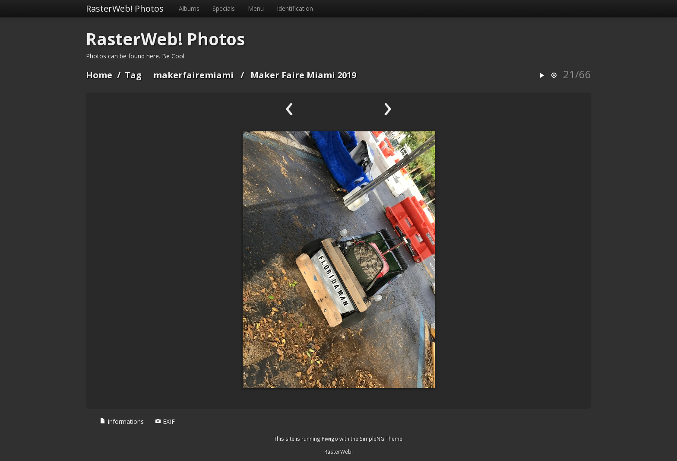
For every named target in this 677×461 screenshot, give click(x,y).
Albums (189, 8)
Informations (122, 421)
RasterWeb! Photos (125, 8)
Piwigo (330, 438)
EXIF (165, 421)
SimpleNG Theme (381, 438)
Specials (223, 8)
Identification (295, 8)
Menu (256, 8)
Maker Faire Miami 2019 (303, 75)
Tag (133, 75)
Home (99, 75)
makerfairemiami (193, 75)
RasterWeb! (338, 451)
